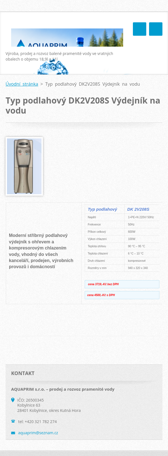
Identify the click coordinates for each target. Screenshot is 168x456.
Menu (155, 29)
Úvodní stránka (22, 84)
